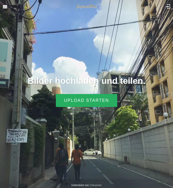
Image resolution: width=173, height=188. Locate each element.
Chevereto (96, 185)
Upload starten (86, 100)
